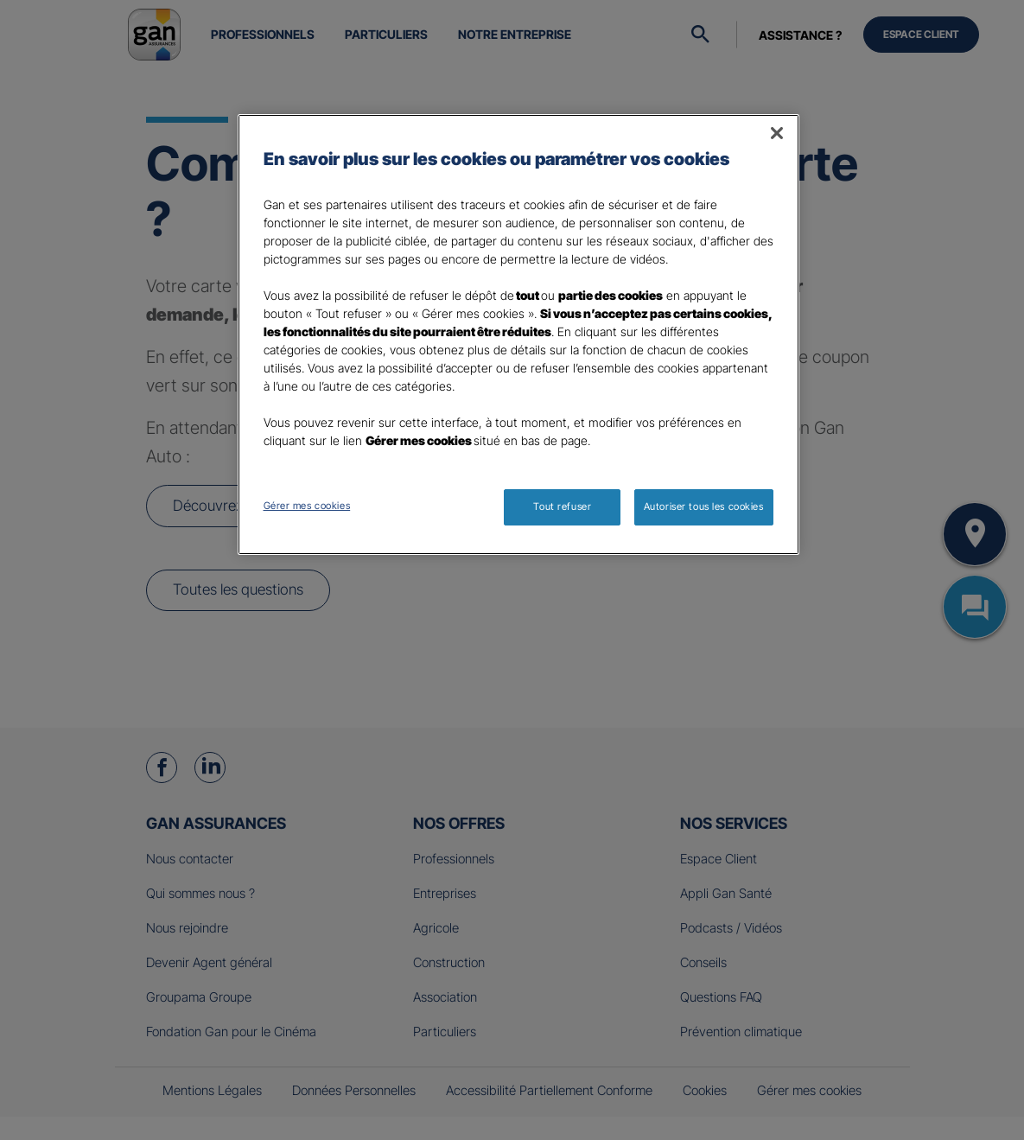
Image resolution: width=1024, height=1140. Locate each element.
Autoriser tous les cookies (704, 506)
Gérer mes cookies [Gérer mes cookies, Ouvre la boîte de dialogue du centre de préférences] (307, 506)
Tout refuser (562, 506)
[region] (518, 334)
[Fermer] (777, 133)
